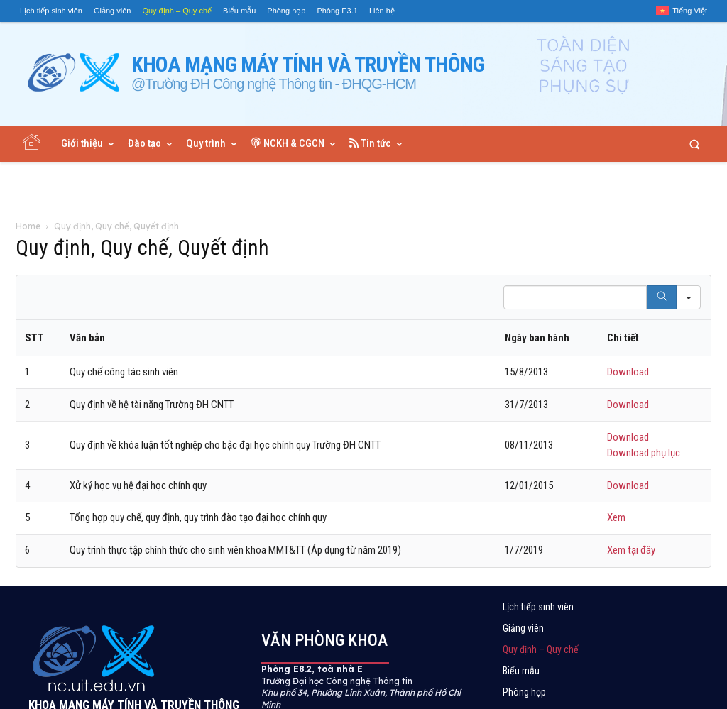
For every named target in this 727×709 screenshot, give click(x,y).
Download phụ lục (643, 452)
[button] (695, 144)
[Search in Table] (575, 297)
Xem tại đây (631, 550)
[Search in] (689, 297)
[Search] (662, 297)
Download (628, 372)
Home (28, 226)
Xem (616, 517)
